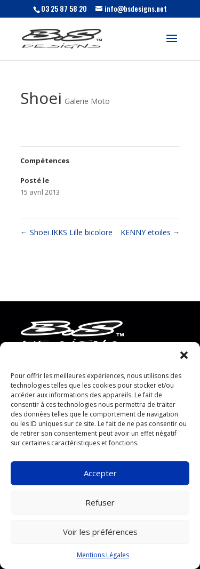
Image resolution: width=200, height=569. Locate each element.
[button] (184, 355)
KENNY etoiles (150, 232)
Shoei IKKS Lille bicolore (66, 232)
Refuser (100, 502)
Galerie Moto (87, 101)
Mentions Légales (103, 554)
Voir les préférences (100, 531)
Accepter (100, 473)
